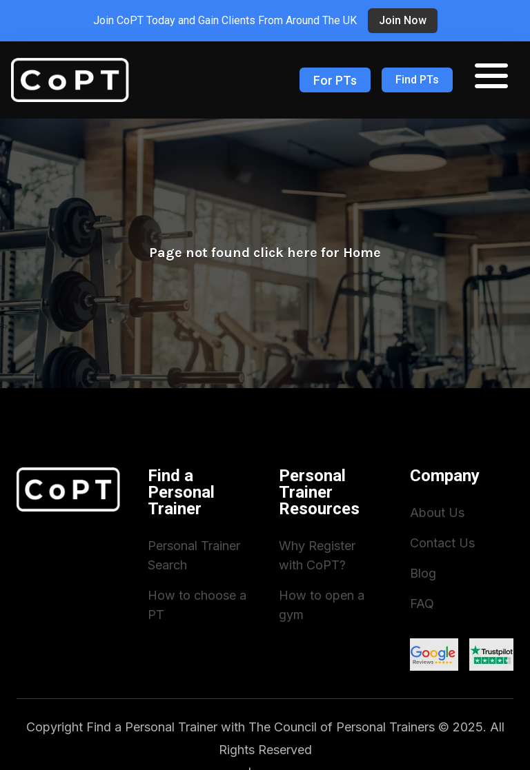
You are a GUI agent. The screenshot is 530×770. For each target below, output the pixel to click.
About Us (437, 512)
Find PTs (417, 79)
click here (285, 253)
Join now (402, 20)
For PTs (335, 80)
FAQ (422, 603)
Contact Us (442, 543)
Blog (423, 573)
